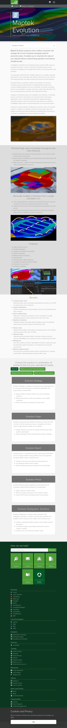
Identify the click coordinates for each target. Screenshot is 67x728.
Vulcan (14, 592)
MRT (13, 616)
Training (13, 648)
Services (14, 642)
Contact (14, 6)
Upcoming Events (17, 696)
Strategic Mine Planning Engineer (22, 373)
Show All (14, 369)
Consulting (15, 645)
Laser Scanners (16, 595)
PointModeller (16, 614)
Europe (14, 658)
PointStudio (15, 597)
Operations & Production (19, 639)
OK (33, 722)
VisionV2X (15, 609)
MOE (13, 628)
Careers (14, 702)
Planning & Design (17, 637)
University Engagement (18, 706)
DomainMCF (15, 612)
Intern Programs (16, 704)
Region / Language (26, 6)
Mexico (16, 662)
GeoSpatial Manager (18, 607)
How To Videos (16, 685)
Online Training (16, 651)
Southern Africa (16, 660)
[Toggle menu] (54, 2)
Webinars (14, 681)
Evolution (14, 601)
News (13, 688)
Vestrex (14, 622)
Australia (14, 653)
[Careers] (39, 560)
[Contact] (27, 560)
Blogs (13, 694)
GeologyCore (16, 605)
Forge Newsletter (17, 670)
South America (18, 664)
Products (14, 589)
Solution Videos (16, 683)
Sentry (14, 603)
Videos (13, 678)
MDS (13, 624)
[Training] (27, 576)
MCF (13, 626)
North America (16, 656)
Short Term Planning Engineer (44, 373)
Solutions (14, 632)
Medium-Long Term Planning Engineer (32, 369)
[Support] (16, 560)
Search (52, 550)
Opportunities (16, 699)
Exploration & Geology (18, 635)
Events (20, 688)
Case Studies (16, 672)
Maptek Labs (16, 675)
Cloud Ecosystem (17, 619)
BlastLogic (15, 599)
